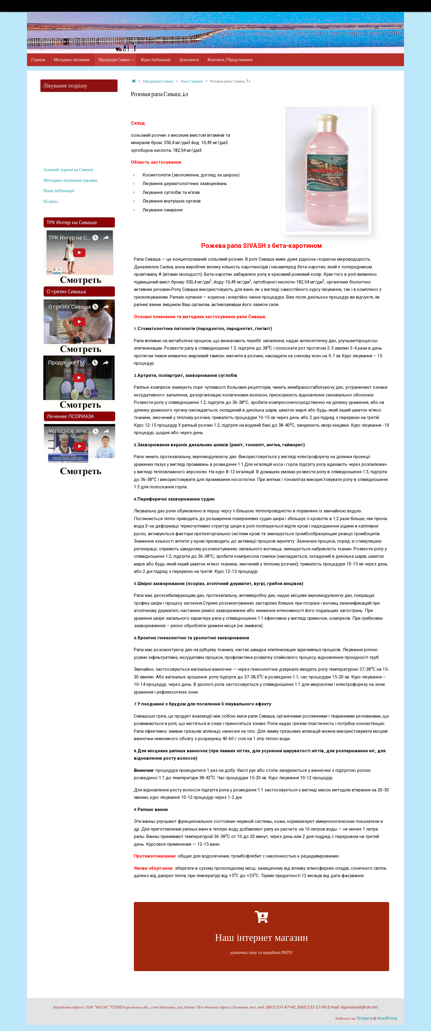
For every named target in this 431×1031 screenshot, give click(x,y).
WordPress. (387, 1018)
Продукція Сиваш (158, 81)
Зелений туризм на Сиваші (68, 170)
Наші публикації (58, 191)
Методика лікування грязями (70, 180)
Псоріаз (50, 201)
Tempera (364, 1018)
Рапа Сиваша (192, 81)
